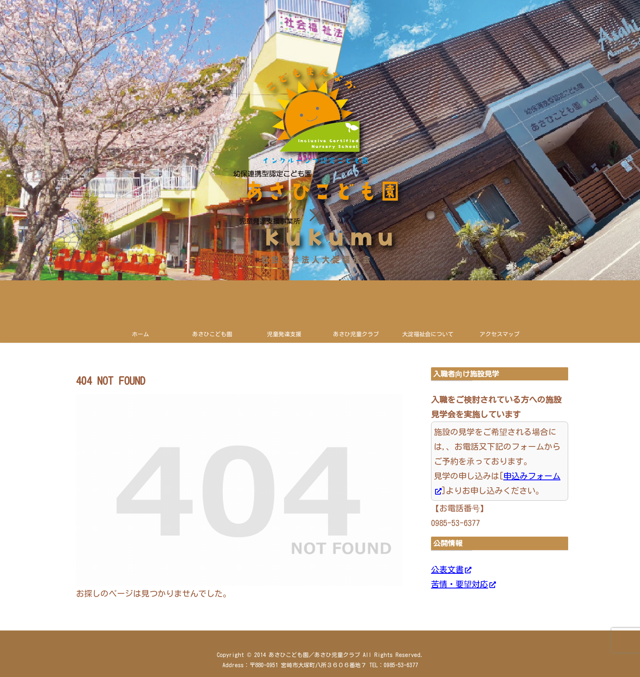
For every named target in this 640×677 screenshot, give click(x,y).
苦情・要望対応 (463, 584)
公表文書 (451, 569)
